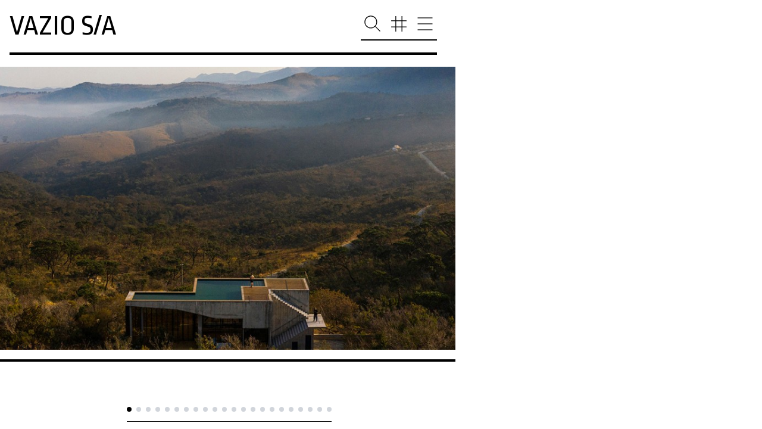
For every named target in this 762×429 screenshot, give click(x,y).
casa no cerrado (62, 379)
